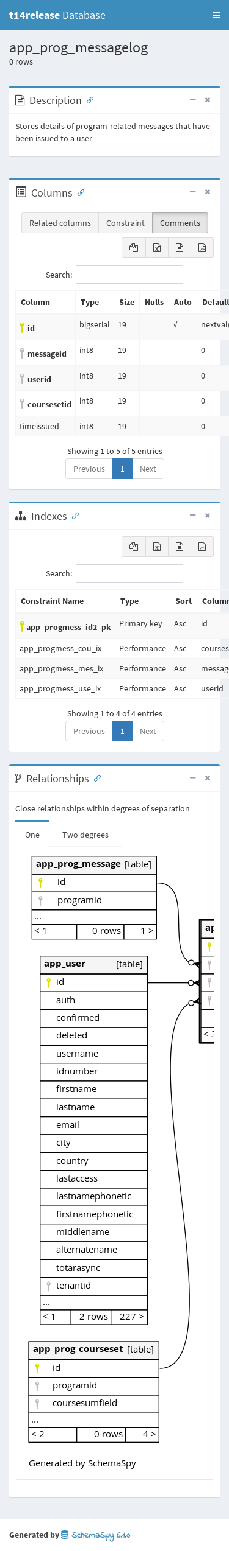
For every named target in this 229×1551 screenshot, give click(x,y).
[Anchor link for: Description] (87, 99)
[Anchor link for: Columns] (78, 191)
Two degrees (85, 834)
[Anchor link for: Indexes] (72, 514)
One (32, 834)
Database (57, 15)
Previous (89, 468)
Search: (114, 274)
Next (148, 468)
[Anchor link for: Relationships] (94, 777)
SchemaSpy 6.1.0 (95, 1535)
